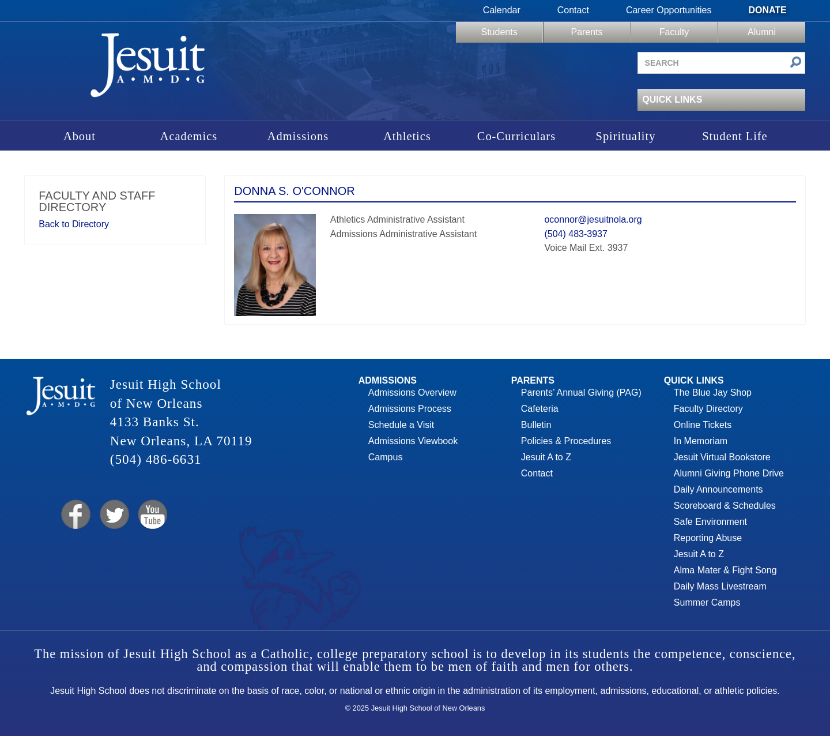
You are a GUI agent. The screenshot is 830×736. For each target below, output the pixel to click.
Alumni (762, 32)
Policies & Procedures (566, 441)
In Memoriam (700, 441)
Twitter (113, 515)
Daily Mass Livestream (720, 586)
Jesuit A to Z (546, 457)
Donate (767, 10)
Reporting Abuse (708, 538)
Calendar (501, 10)
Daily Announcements (718, 489)
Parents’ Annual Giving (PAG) (581, 392)
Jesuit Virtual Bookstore (722, 457)
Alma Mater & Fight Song (725, 570)
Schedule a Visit (401, 425)
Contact (573, 10)
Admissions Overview (412, 392)
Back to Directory (74, 224)
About (79, 136)
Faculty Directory (708, 409)
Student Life (734, 136)
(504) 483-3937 (575, 234)
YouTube (152, 515)
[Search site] (721, 63)
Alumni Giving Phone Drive (729, 473)
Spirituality (626, 136)
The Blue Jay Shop (713, 392)
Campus (385, 457)
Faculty (674, 32)
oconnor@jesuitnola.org (593, 219)
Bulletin (536, 425)
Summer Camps (707, 602)
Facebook (74, 515)
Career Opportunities (669, 10)
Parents (586, 32)
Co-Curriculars (516, 136)
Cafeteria (540, 409)
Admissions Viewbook (413, 441)
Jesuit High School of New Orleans (148, 69)
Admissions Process (409, 409)
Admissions (298, 136)
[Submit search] (795, 63)
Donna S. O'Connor (294, 191)
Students (499, 32)
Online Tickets (702, 425)
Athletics (407, 136)
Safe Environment (710, 522)
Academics (189, 136)
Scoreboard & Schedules (725, 505)
